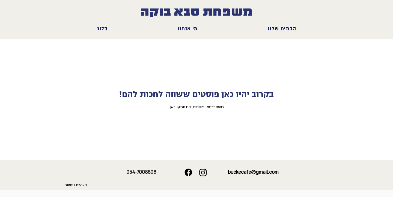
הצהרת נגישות (75, 185)
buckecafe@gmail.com (253, 172)
